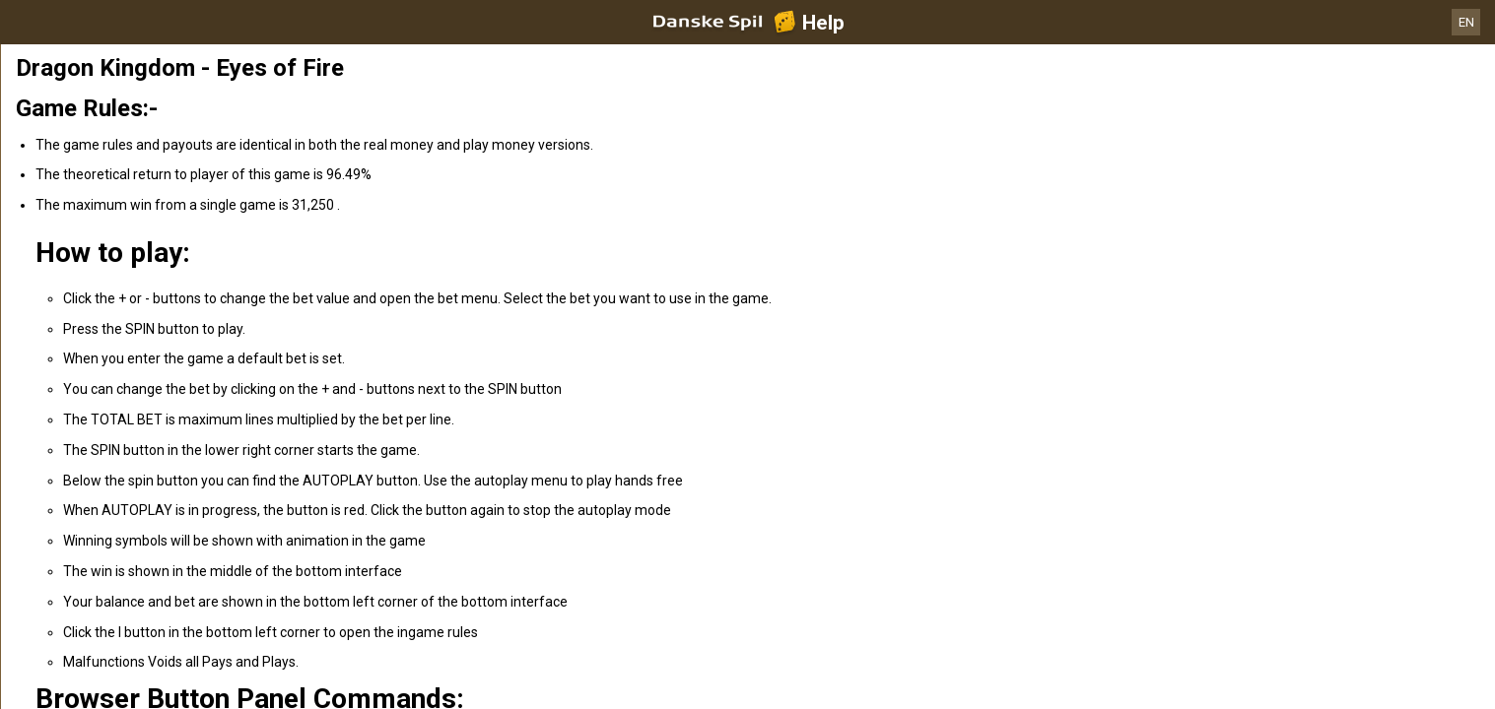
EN (1466, 22)
